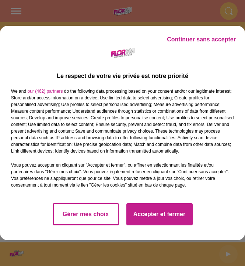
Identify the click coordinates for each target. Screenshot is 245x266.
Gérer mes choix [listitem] (86, 214)
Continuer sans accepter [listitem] (201, 39)
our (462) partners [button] (45, 91)
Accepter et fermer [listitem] (159, 214)
